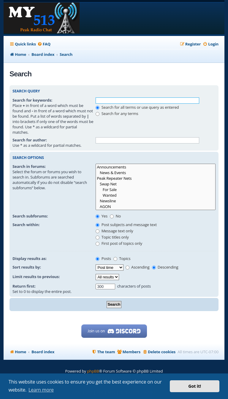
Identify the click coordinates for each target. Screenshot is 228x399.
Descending (165, 267)
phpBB (93, 371)
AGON (155, 206)
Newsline (155, 201)
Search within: (25, 224)
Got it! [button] (194, 386)
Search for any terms (117, 113)
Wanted (155, 195)
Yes (101, 216)
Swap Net (155, 184)
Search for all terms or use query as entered (137, 107)
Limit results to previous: (36, 276)
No (115, 216)
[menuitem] (43, 44)
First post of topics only (119, 243)
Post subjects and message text (126, 224)
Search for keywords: (32, 100)
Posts (103, 258)
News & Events (155, 173)
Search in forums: (29, 166)
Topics (121, 258)
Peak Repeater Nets (155, 178)
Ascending (138, 267)
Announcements (155, 167)
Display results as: (29, 258)
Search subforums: (30, 216)
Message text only (114, 231)
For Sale (155, 190)
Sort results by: (26, 267)
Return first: (24, 286)
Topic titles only (112, 237)
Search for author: (29, 140)
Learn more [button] (41, 390)
